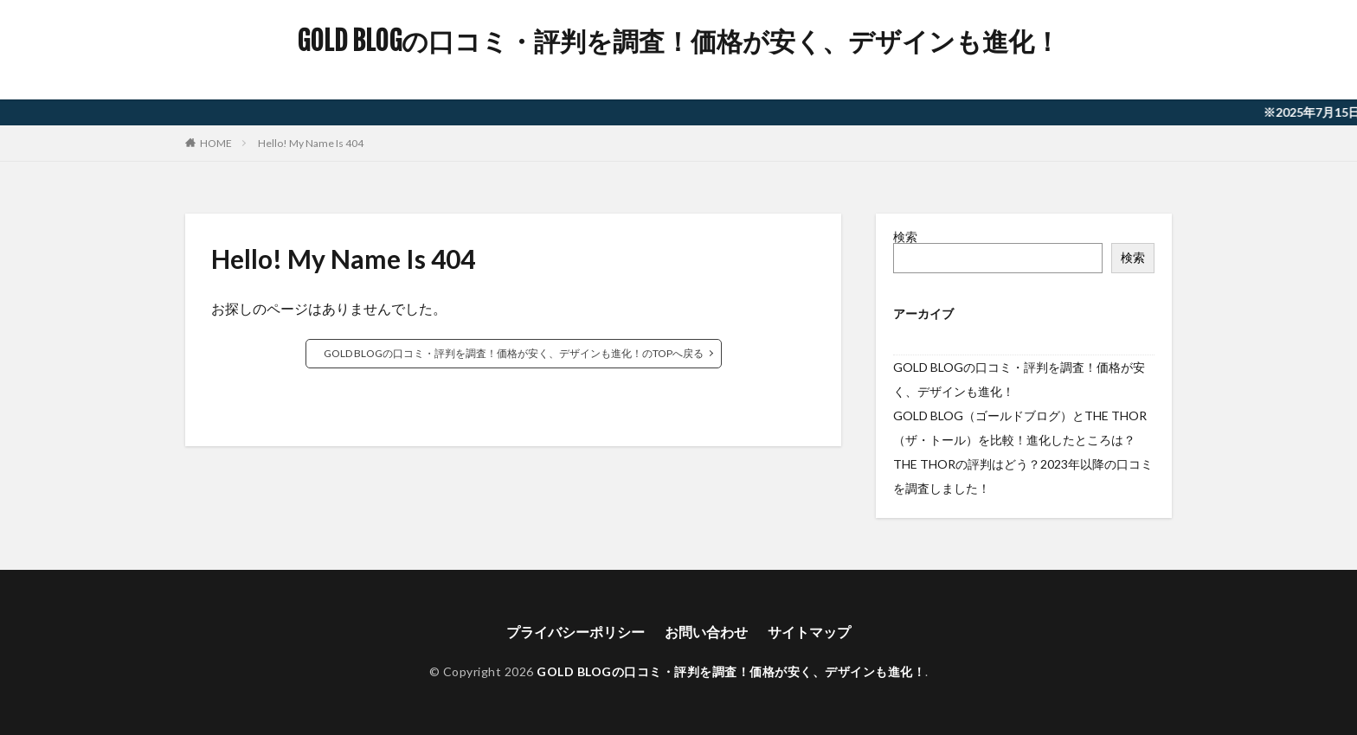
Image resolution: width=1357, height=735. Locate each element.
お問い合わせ (706, 631)
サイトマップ (809, 631)
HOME (216, 143)
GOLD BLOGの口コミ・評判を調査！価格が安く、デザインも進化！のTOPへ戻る (514, 353)
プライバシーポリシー (575, 631)
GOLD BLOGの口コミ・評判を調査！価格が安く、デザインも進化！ (678, 41)
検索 (905, 236)
